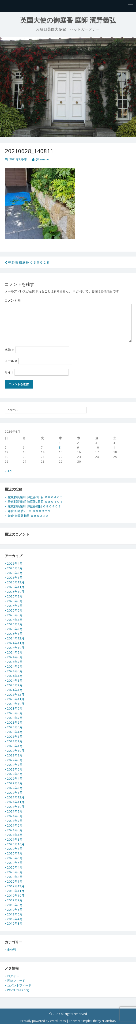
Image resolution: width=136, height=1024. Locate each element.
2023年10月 (15, 704)
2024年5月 (15, 671)
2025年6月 (15, 610)
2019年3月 (15, 923)
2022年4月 (15, 778)
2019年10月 (15, 895)
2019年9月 (15, 900)
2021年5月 (15, 830)
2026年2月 (15, 573)
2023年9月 (15, 708)
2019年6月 (15, 909)
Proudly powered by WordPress (43, 1021)
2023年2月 (15, 741)
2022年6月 (15, 769)
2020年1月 (15, 881)
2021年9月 (15, 811)
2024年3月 (15, 680)
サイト (9, 372)
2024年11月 (15, 643)
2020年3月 (15, 872)
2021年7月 (15, 821)
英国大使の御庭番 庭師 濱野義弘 (68, 20)
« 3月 (8, 471)
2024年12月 (15, 638)
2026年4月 (15, 563)
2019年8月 (15, 905)
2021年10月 (15, 807)
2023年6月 (15, 722)
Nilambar (108, 1021)
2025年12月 (15, 582)
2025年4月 (15, 620)
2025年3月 (15, 624)
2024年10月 (15, 648)
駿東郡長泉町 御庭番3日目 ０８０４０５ (35, 497)
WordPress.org (18, 990)
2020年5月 (15, 863)
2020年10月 (15, 844)
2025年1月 (15, 633)
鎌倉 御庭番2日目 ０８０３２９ (29, 511)
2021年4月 (15, 835)
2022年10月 (15, 750)
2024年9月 (15, 652)
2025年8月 (15, 601)
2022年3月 (15, 783)
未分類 (11, 950)
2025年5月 (15, 615)
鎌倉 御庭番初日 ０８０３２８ (28, 516)
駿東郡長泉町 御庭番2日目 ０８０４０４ (35, 501)
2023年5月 (15, 727)
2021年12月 (15, 797)
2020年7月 (15, 853)
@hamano (42, 159)
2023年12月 (15, 694)
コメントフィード (19, 985)
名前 (10, 350)
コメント (13, 300)
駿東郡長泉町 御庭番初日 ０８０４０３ (34, 506)
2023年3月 (15, 736)
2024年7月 (15, 662)
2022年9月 (15, 755)
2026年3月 (15, 568)
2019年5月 (15, 914)
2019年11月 (15, 891)
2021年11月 (15, 802)
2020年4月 (15, 867)
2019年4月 (15, 919)
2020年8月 (15, 848)
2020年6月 (15, 858)
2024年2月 (15, 685)
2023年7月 (15, 718)
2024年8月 (15, 657)
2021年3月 (15, 839)
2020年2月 (15, 877)
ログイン (13, 976)
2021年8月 (15, 816)
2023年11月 (15, 699)
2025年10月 (15, 591)
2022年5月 (15, 774)
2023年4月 (15, 732)
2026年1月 (15, 577)
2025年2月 (15, 629)
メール (11, 361)
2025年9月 (15, 596)
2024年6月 (15, 666)
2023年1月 (15, 746)
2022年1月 (15, 792)
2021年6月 (15, 825)
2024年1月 (15, 690)
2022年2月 (15, 788)
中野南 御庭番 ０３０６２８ (27, 262)
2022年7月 (15, 765)
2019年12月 (15, 886)
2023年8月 (15, 713)
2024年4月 (15, 676)
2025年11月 (15, 587)
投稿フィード (16, 981)
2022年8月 (15, 760)
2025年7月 (15, 606)
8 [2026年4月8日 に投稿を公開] (60, 447)
